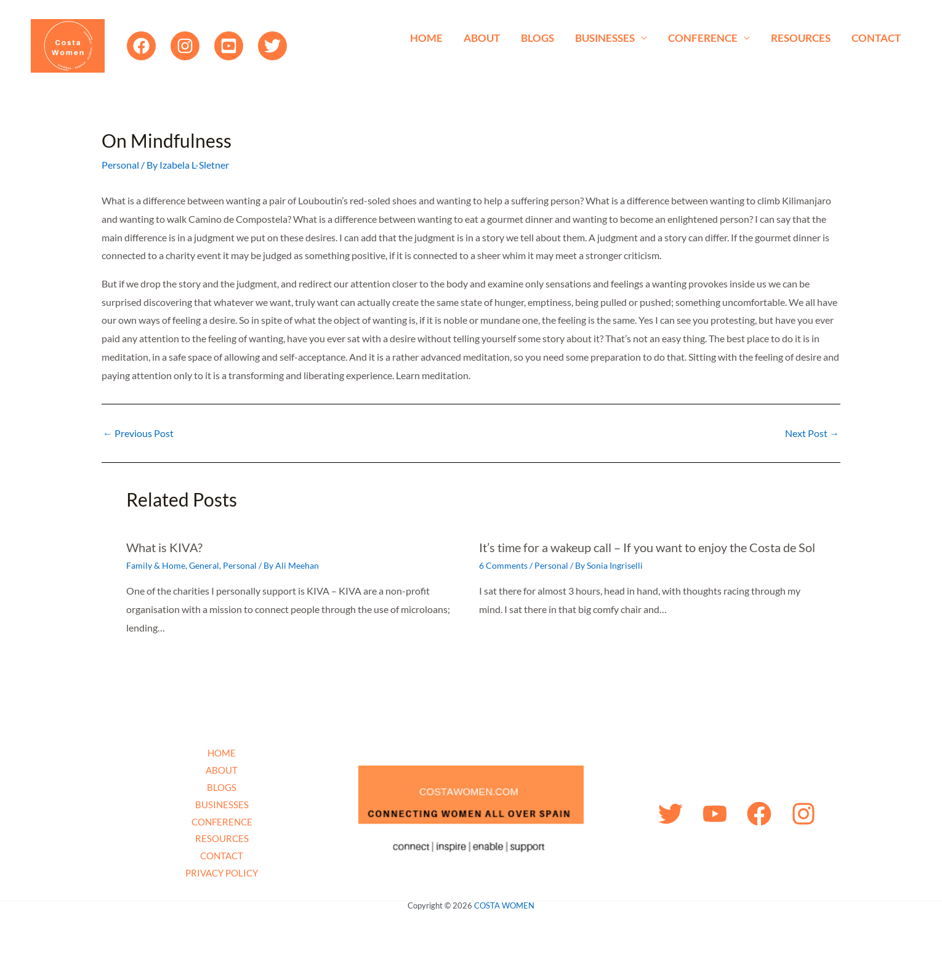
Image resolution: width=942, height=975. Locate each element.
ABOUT (482, 37)
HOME (426, 37)
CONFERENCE (703, 37)
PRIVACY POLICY (221, 872)
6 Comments (503, 565)
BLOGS (537, 37)
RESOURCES (801, 37)
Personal (120, 165)
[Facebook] (141, 45)
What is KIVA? (164, 547)
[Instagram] (185, 45)
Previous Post (138, 433)
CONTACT (876, 37)
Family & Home (155, 565)
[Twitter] (272, 45)
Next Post (812, 433)
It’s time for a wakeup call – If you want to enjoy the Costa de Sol (647, 547)
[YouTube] (228, 45)
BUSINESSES (605, 37)
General (204, 565)
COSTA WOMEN (504, 905)
